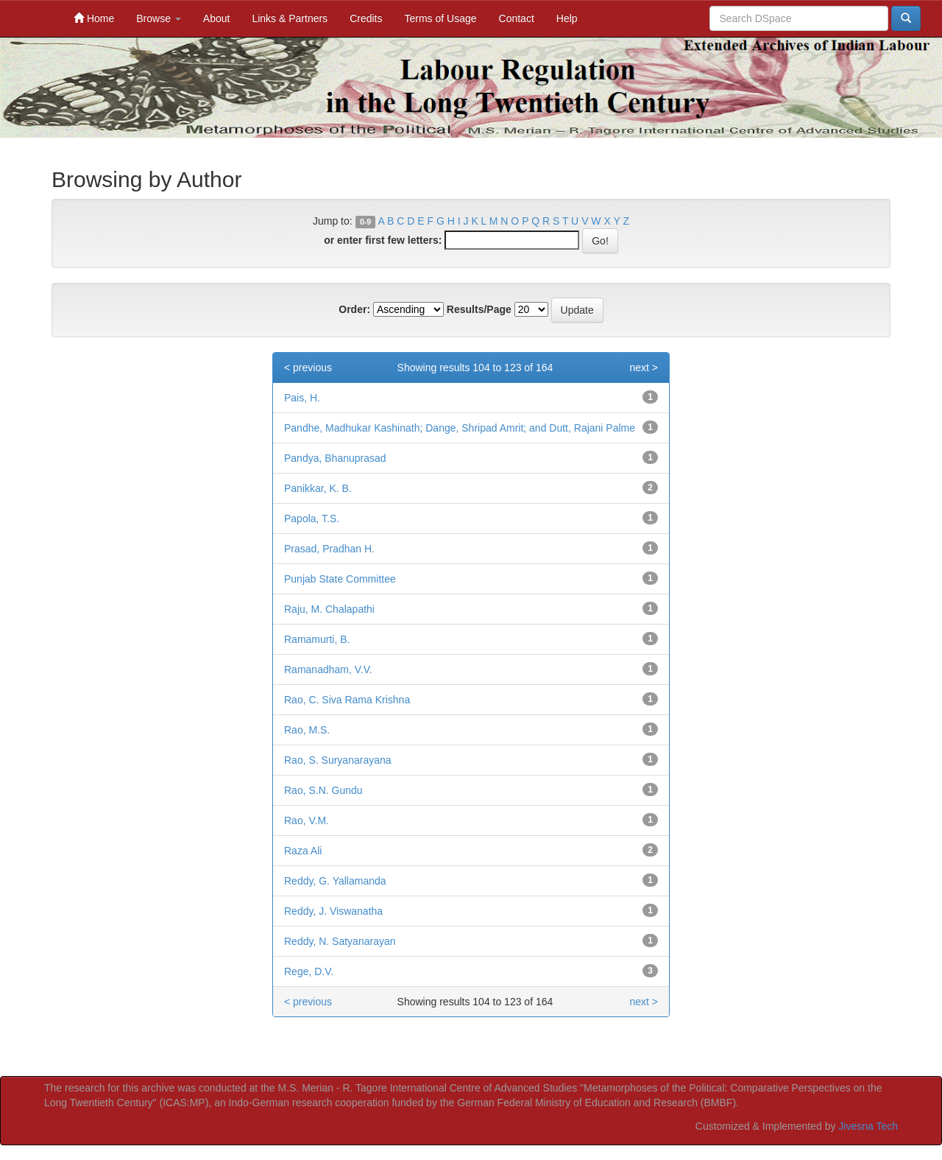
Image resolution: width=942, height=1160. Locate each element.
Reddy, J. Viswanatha (333, 911)
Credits (366, 18)
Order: (354, 309)
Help (567, 18)
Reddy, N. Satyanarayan (340, 941)
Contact (516, 18)
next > (643, 367)
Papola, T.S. (311, 518)
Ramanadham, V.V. (328, 669)
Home (94, 18)
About (216, 18)
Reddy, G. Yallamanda (335, 881)
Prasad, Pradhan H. (329, 549)
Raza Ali (303, 851)
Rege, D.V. (308, 971)
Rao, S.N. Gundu (323, 790)
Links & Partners (289, 18)
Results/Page (479, 309)
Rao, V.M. (306, 820)
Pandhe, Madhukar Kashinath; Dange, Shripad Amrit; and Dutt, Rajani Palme (459, 428)
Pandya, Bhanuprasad (335, 458)
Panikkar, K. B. (318, 488)
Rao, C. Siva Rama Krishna (347, 700)
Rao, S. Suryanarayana (338, 760)
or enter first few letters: (383, 240)
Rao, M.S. (307, 730)
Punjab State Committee (340, 579)
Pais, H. (302, 398)
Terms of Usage (440, 18)
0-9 (365, 221)
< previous (308, 367)
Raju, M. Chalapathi (329, 609)
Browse (158, 18)
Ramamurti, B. (317, 639)
